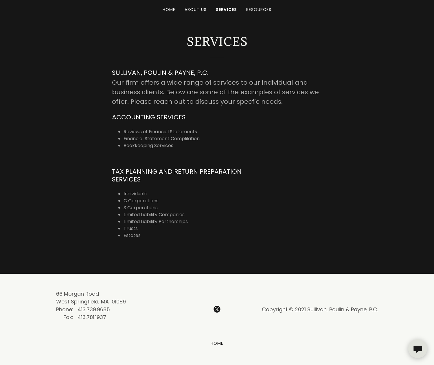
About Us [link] (196, 9)
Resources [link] (258, 9)
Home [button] (217, 343)
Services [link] (226, 9)
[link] (217, 309)
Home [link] (169, 9)
